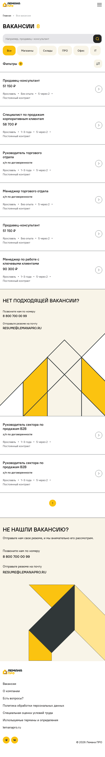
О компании (11, 691)
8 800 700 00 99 (15, 316)
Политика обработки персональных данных (33, 705)
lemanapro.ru (12, 727)
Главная (7, 15)
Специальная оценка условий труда (28, 713)
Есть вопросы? (13, 698)
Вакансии (9, 684)
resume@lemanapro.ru (22, 328)
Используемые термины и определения (30, 720)
